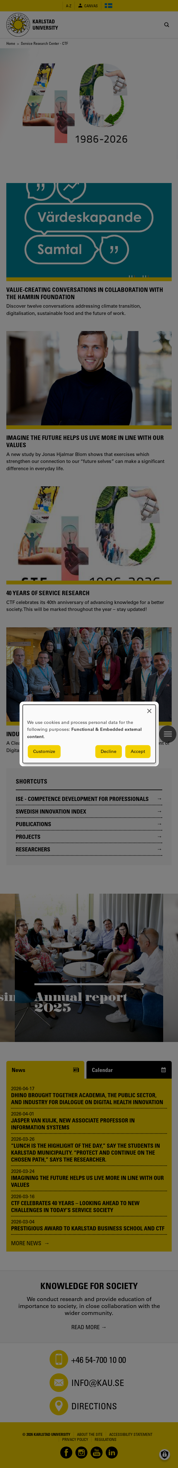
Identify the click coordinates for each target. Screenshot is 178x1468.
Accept (138, 752)
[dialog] (89, 734)
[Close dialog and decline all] (149, 709)
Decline (108, 752)
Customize (44, 752)
